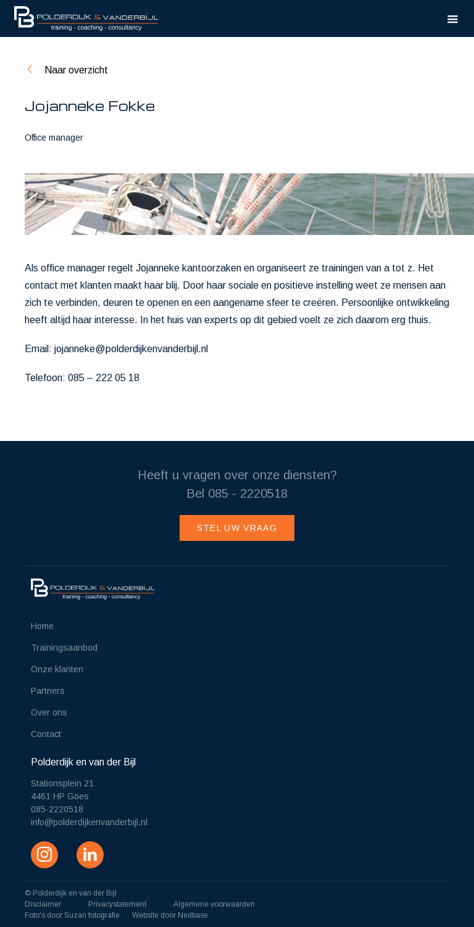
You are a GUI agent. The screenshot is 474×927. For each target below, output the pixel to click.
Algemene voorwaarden (214, 904)
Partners (48, 691)
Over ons (49, 712)
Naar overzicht (76, 70)
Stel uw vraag (237, 528)
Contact (46, 734)
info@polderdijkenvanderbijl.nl (89, 822)
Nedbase (193, 915)
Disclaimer (43, 904)
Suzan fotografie (92, 915)
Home (42, 626)
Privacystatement (117, 904)
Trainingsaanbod (64, 648)
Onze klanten (57, 669)
